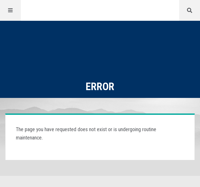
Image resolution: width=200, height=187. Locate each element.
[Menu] (10, 10)
